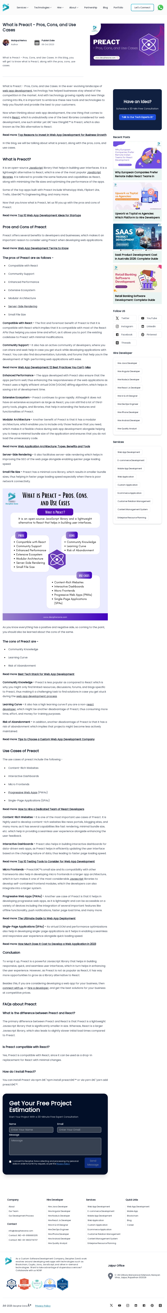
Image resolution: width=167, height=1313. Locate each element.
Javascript (77, 879)
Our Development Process (21, 1215)
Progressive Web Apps (22, 792)
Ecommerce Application (130, 493)
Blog (129, 1220)
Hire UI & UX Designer (127, 395)
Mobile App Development (130, 468)
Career (130, 1225)
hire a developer (38, 988)
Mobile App (132, 1211)
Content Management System (133, 509)
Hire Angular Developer (129, 371)
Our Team (13, 1211)
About (74, 7)
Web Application (126, 476)
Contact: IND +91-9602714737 (23, 1240)
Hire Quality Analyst (127, 428)
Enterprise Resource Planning (132, 517)
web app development (17, 91)
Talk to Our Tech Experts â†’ (137, 117)
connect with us (13, 988)
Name (12, 1124)
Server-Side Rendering (22, 306)
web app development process (36, 696)
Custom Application (128, 484)
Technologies (43, 7)
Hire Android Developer (129, 420)
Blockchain (132, 1215)
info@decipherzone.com (21, 1230)
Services (23, 7)
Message (14, 1134)
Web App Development (129, 452)
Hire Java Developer (127, 363)
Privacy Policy (63, 1163)
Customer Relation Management (134, 501)
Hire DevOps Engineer (128, 404)
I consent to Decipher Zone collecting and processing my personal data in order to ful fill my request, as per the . (46, 1162)
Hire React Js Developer (129, 387)
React (16, 117)
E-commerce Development (131, 460)
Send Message (93, 1163)
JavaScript (36, 168)
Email (60, 1124)
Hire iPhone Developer (128, 412)
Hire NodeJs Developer (128, 379)
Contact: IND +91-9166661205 (23, 1235)
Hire (60, 7)
